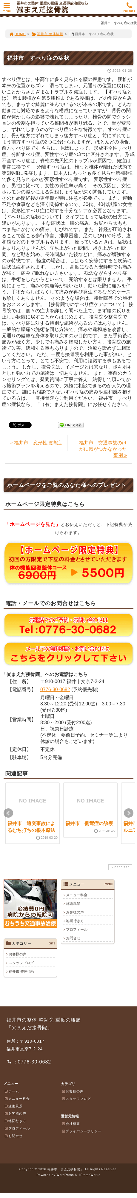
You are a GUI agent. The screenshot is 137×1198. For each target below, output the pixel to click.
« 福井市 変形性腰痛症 (36, 442)
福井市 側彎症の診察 (89, 823)
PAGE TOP (120, 867)
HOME (17, 34)
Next (128, 813)
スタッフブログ (21, 963)
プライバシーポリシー (81, 1131)
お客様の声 (75, 912)
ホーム (11, 1091)
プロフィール (76, 929)
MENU (7, 9)
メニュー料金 (76, 895)
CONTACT (129, 9)
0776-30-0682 (55, 689)
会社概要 (70, 1123)
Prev (8, 813)
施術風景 (73, 904)
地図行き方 (75, 921)
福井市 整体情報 (47, 34)
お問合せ (73, 938)
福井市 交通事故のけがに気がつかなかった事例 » (103, 449)
